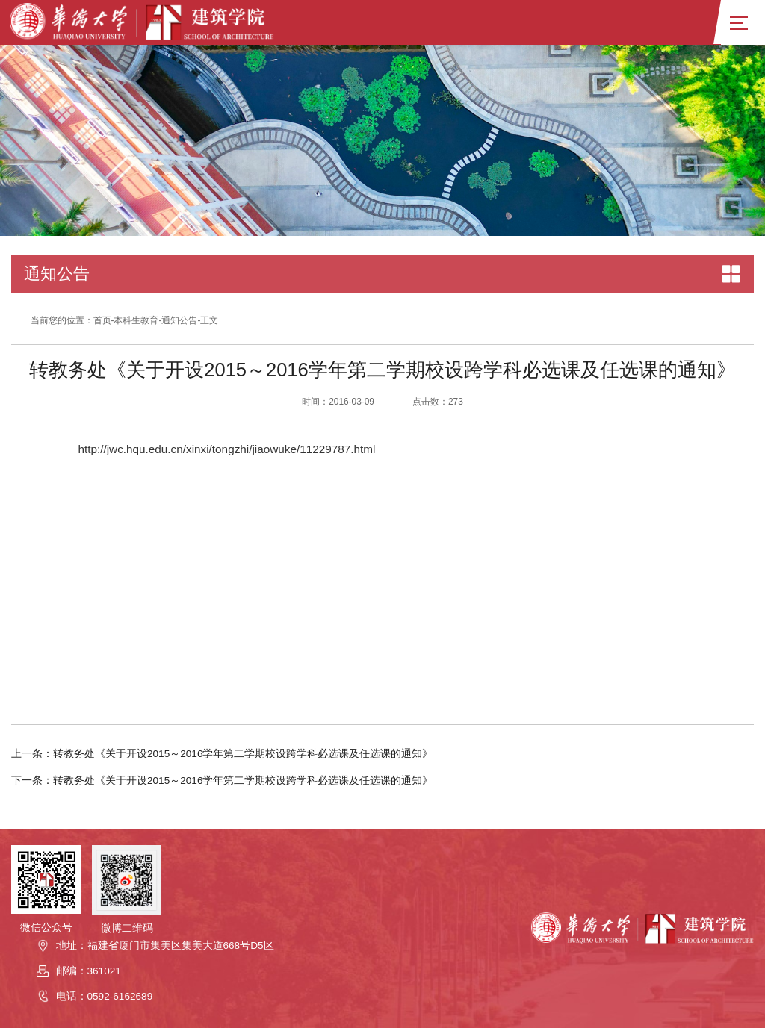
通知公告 (179, 320)
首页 (102, 320)
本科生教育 (136, 320)
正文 (209, 320)
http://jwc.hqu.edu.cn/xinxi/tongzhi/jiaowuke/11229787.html (226, 449)
